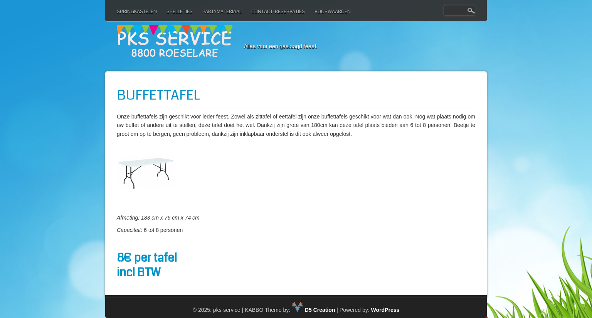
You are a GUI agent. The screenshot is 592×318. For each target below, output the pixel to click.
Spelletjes (179, 11)
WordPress (385, 310)
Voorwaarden (332, 11)
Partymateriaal (222, 11)
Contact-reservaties (278, 11)
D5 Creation (313, 310)
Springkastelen (137, 11)
